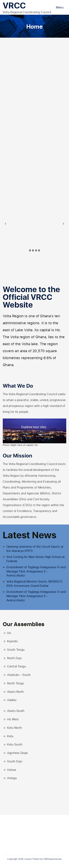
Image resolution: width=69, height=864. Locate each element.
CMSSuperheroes (52, 859)
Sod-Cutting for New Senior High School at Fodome (35, 559)
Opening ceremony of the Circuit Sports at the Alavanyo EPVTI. (34, 549)
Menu (59, 7)
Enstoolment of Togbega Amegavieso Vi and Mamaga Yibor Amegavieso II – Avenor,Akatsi (36, 571)
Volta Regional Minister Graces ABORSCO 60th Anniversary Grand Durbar (34, 583)
